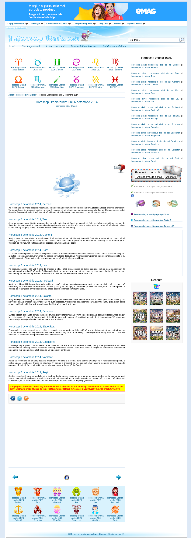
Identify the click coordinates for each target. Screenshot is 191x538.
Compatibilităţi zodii (84, 23)
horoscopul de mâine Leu (143, 101)
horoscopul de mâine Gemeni (144, 84)
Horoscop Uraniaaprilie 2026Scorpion (38, 516)
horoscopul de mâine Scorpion (145, 127)
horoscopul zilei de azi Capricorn (164, 141)
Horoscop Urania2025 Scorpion (38, 84)
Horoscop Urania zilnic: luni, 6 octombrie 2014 (67, 102)
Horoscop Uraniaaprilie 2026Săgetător (57, 516)
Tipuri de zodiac (136, 23)
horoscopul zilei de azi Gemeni (163, 82)
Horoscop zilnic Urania (26, 95)
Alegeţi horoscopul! (17, 23)
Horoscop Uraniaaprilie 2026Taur (38, 498)
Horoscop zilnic (138, 65)
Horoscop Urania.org (16, 27)
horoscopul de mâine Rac (143, 93)
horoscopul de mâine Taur (143, 76)
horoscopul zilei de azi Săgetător (164, 133)
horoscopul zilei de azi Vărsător (164, 150)
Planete (119, 23)
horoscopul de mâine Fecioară (145, 110)
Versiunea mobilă (116, 534)
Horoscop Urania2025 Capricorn (76, 84)
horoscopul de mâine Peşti (143, 161)
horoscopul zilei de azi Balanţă (164, 116)
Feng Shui (105, 23)
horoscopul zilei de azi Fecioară (164, 107)
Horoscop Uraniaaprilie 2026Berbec (18, 498)
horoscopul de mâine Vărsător (145, 152)
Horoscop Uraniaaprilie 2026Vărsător (96, 516)
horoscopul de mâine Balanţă (144, 118)
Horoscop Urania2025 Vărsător (96, 84)
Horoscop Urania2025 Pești (115, 84)
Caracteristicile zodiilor (58, 23)
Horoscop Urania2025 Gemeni (57, 67)
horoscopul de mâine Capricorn (145, 144)
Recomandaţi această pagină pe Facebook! (154, 226)
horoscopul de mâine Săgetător (145, 135)
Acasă (11, 95)
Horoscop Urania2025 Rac (76, 67)
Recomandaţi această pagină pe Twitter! (152, 220)
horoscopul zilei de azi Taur (164, 73)
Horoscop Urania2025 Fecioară (115, 67)
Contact (102, 534)
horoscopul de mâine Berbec (144, 67)
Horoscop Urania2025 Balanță (18, 84)
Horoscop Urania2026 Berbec (18, 67)
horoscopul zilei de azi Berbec (163, 65)
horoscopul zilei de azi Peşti (164, 158)
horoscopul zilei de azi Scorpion (164, 124)
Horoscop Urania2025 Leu (96, 67)
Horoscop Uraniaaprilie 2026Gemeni (57, 498)
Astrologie (37, 23)
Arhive (94, 534)
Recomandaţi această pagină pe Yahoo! (152, 214)
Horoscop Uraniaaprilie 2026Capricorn (76, 516)
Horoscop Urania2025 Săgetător (57, 84)
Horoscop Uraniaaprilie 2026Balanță (18, 516)
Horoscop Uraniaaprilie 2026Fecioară (115, 498)
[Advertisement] (67, 136)
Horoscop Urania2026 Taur (38, 67)
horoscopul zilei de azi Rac (164, 90)
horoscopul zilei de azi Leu (164, 99)
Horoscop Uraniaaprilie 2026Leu (96, 498)
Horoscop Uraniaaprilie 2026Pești (115, 516)
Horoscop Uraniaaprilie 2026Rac (76, 498)
